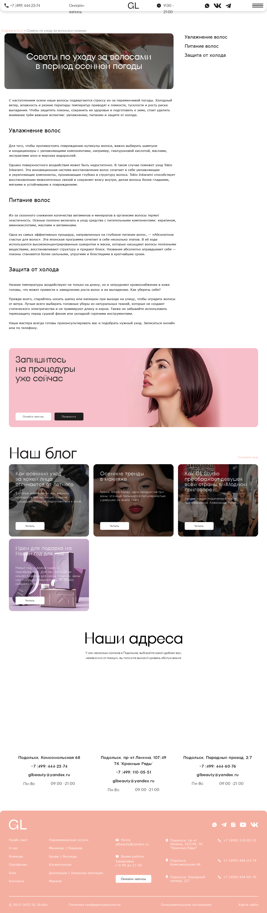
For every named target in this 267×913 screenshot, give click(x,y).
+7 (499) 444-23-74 (25, 5)
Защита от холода (205, 55)
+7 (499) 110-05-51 (133, 772)
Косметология (60, 864)
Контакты (16, 881)
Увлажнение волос (206, 37)
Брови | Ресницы (63, 856)
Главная (7, 30)
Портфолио (18, 864)
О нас (13, 848)
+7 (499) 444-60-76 (217, 766)
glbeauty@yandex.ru (49, 775)
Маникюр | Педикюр (66, 848)
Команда (16, 856)
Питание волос (202, 46)
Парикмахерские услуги (68, 840)
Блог (20, 30)
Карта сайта (248, 905)
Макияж (55, 881)
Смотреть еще (248, 457)
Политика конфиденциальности (95, 905)
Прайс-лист (18, 840)
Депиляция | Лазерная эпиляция (76, 873)
